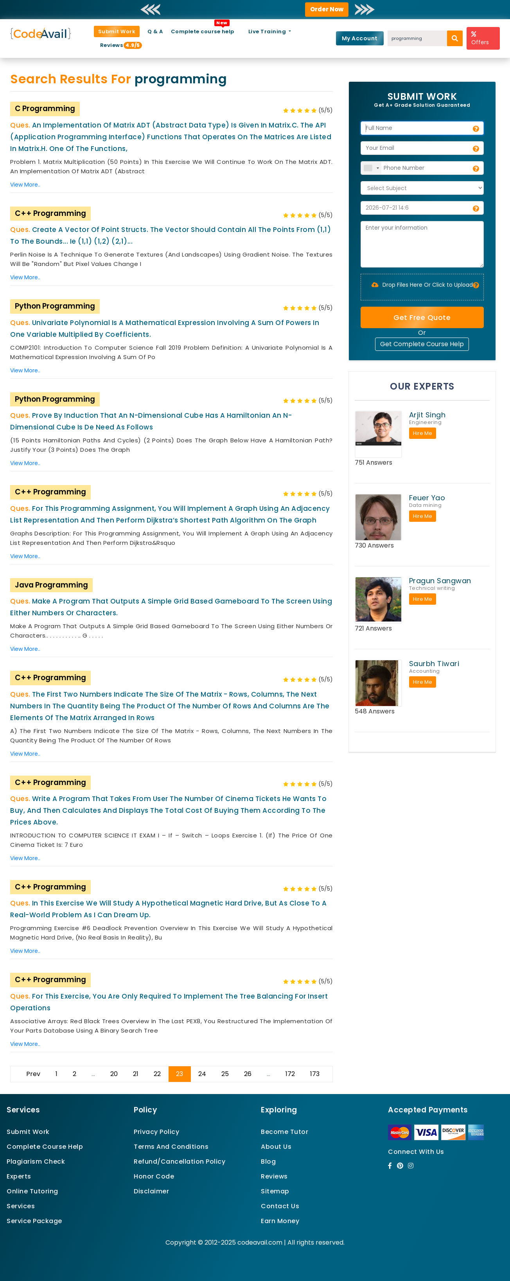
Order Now (326, 9)
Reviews (114, 45)
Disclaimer (151, 1191)
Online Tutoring (32, 1191)
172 (290, 1073)
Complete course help (202, 31)
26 (247, 1073)
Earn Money (280, 1220)
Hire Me (422, 433)
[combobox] (371, 168)
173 (315, 1073)
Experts (19, 1176)
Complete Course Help (45, 1146)
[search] (455, 38)
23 (179, 1073)
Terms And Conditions (171, 1146)
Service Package (34, 1220)
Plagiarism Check (36, 1161)
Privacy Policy (156, 1131)
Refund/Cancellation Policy (179, 1161)
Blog (268, 1161)
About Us (276, 1146)
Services (21, 1206)
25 (225, 1073)
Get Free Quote (422, 317)
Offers (480, 38)
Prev (33, 1073)
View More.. (25, 185)
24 (202, 1073)
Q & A (155, 31)
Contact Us (280, 1206)
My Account (360, 38)
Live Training (267, 31)
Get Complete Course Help (422, 344)
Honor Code (154, 1176)
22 (157, 1073)
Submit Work (117, 31)
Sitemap (275, 1191)
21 (135, 1073)
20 (114, 1073)
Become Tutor (284, 1131)
